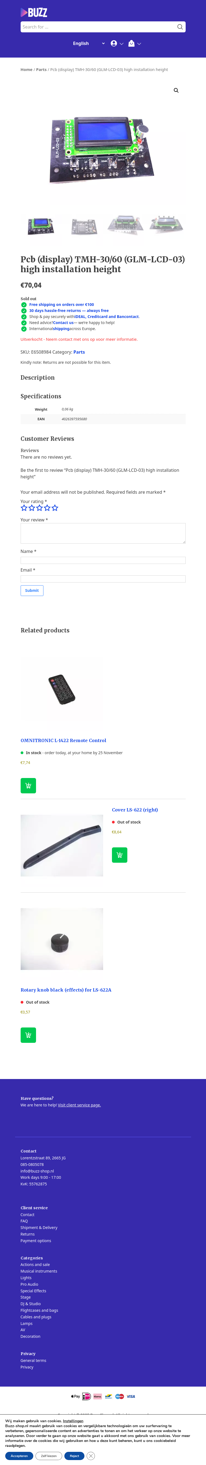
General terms (33, 1401)
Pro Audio (29, 1325)
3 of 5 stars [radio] (39, 549)
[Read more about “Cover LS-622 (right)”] (119, 896)
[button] (176, 90)
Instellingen (73, 1421)
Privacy (27, 1408)
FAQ (24, 1262)
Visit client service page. (79, 1146)
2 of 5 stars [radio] (31, 549)
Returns (28, 1275)
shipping (61, 369)
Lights (26, 1318)
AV (23, 1370)
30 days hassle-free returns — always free (69, 351)
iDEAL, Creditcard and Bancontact (107, 357)
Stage (26, 1338)
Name (29, 592)
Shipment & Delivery (39, 1268)
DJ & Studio (31, 1344)
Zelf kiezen (49, 1456)
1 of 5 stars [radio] (24, 549)
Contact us (63, 363)
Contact (28, 1255)
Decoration (30, 1377)
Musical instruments (39, 1312)
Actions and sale (35, 1305)
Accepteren (19, 1456)
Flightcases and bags (39, 1351)
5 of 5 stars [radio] (54, 549)
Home (27, 69)
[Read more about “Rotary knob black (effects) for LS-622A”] (28, 1076)
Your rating (34, 543)
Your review (34, 561)
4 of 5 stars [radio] (47, 549)
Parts (41, 69)
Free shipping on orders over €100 (61, 345)
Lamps (27, 1364)
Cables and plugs (36, 1358)
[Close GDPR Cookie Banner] (91, 1456)
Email (28, 611)
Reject (74, 1456)
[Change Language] (88, 43)
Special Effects (33, 1332)
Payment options (36, 1281)
